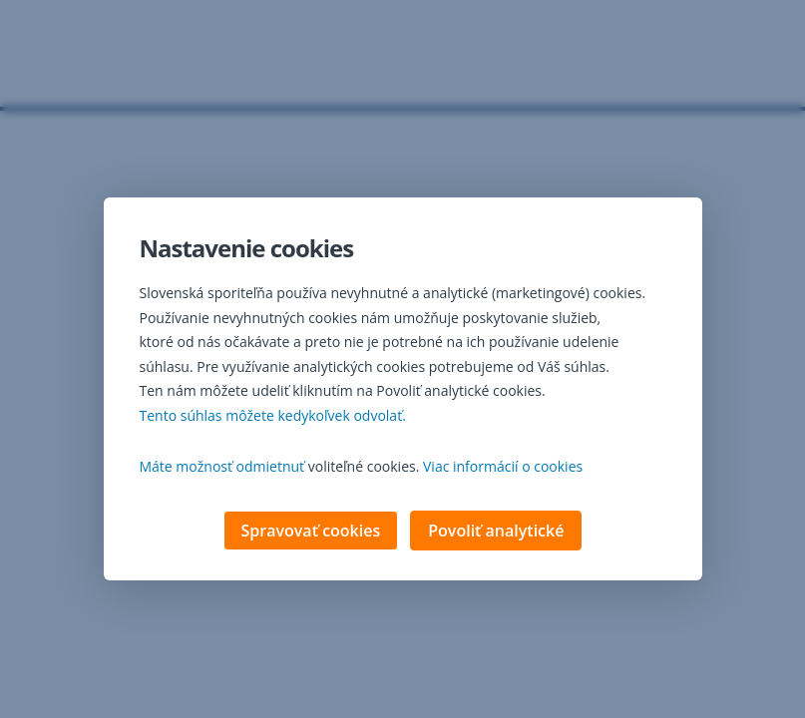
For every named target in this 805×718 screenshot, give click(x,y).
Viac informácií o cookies (503, 468)
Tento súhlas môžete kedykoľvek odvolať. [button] (273, 417)
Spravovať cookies (311, 532)
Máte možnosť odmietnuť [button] (222, 468)
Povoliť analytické (496, 532)
